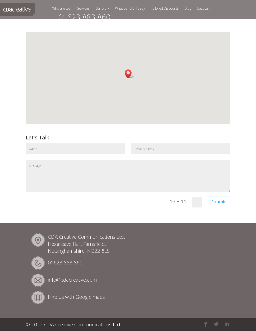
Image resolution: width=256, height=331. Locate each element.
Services (83, 9)
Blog (188, 9)
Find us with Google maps (76, 296)
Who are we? (61, 9)
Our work (102, 9)
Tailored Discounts (165, 9)
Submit (218, 202)
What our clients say (130, 9)
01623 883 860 (84, 19)
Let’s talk (203, 9)
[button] (129, 73)
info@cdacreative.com (72, 279)
